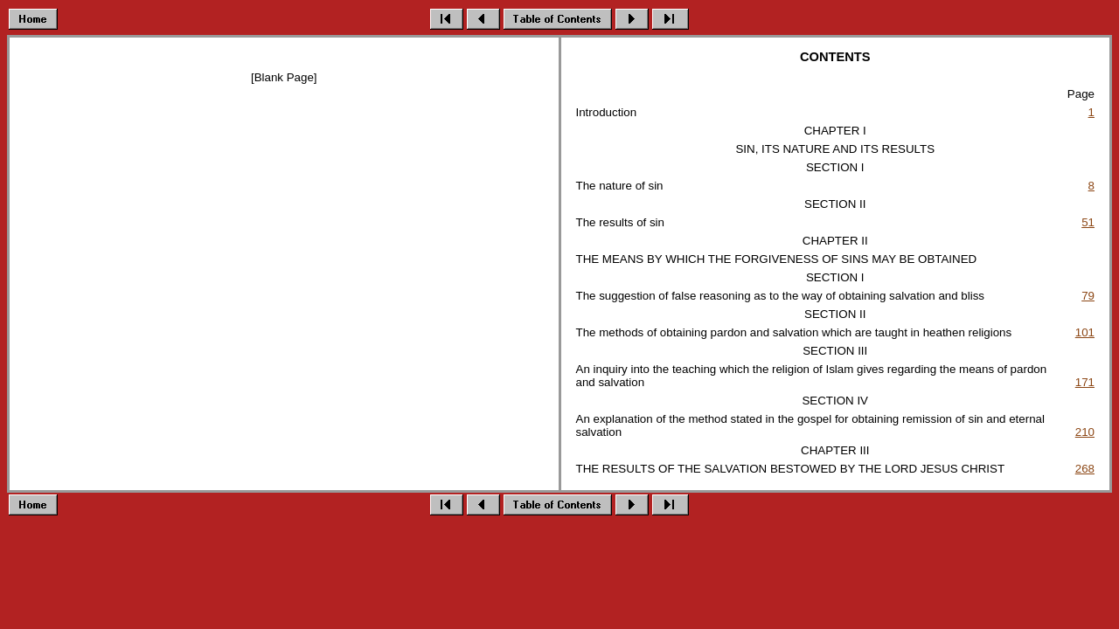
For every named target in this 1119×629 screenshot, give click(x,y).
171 (1085, 382)
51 (1088, 222)
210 (1085, 432)
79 (1088, 295)
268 (1085, 468)
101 (1085, 332)
